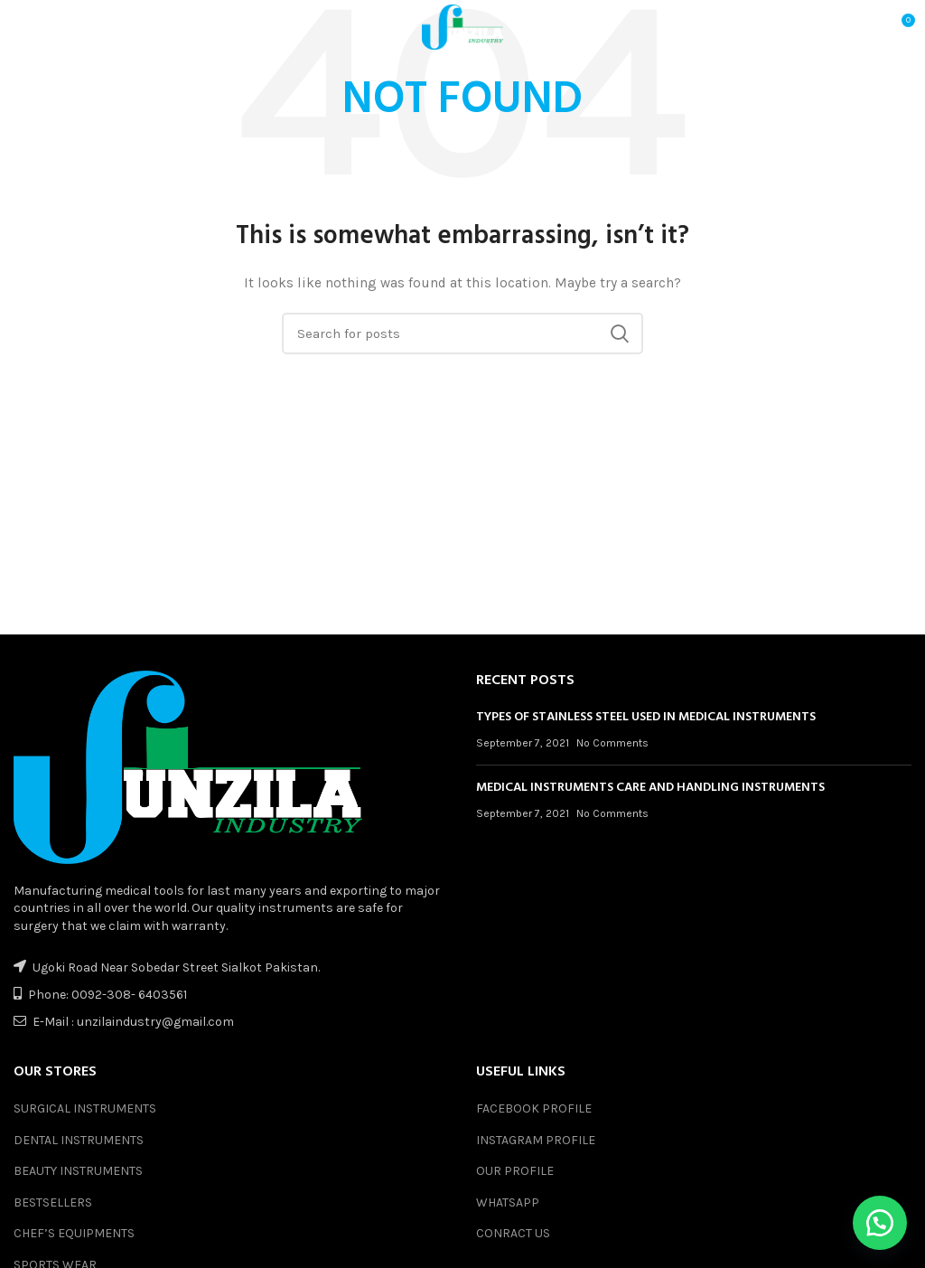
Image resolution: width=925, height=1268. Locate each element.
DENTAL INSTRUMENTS (79, 1140)
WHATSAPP (507, 1202)
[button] (880, 1223)
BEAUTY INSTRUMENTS (78, 1171)
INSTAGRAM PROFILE (535, 1140)
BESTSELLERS (53, 1202)
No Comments (612, 743)
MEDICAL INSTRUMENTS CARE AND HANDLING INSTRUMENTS (650, 787)
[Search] (462, 333)
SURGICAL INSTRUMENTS (85, 1108)
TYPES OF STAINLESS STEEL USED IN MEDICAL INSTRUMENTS (646, 717)
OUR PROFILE (515, 1171)
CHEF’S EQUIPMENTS (74, 1233)
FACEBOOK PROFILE (534, 1108)
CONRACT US (513, 1233)
